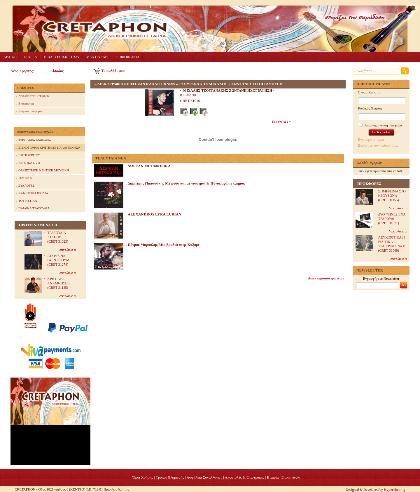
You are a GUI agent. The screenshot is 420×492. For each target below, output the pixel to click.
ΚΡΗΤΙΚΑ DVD (28, 163)
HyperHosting (394, 489)
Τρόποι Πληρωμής (170, 477)
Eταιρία (273, 477)
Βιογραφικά (25, 103)
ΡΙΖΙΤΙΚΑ (24, 178)
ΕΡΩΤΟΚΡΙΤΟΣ (28, 155)
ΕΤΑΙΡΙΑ (30, 57)
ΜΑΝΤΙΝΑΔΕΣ (97, 57)
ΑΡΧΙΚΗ (10, 57)
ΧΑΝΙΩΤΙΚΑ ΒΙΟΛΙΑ (32, 193)
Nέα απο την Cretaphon (32, 96)
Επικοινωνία (290, 477)
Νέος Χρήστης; (22, 71)
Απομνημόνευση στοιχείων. (381, 125)
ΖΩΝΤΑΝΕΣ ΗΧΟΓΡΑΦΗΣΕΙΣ (257, 84)
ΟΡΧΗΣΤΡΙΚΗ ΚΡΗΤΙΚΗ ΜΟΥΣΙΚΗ (42, 170)
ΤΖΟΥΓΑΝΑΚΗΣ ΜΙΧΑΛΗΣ (202, 84)
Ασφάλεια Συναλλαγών (204, 477)
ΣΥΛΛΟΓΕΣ (25, 186)
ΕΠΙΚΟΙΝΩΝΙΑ (127, 57)
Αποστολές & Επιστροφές (244, 477)
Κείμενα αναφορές (29, 111)
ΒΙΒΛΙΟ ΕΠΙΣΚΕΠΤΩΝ (61, 57)
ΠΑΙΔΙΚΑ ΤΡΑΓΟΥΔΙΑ (33, 208)
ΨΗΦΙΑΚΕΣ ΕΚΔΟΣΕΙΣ (33, 140)
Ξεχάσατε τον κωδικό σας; (378, 145)
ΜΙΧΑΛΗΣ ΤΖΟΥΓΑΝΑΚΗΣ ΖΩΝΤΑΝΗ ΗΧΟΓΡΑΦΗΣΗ (227, 90)
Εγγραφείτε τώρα (371, 139)
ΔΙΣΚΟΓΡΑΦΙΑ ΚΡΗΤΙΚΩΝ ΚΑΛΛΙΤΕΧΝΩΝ (48, 148)
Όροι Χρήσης (142, 477)
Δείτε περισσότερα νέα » (326, 278)
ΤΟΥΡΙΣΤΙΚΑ (26, 201)
